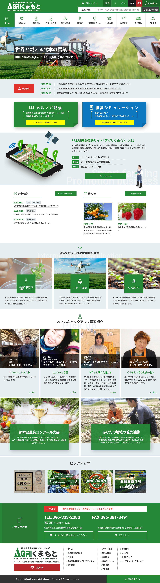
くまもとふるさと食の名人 (140, 372)
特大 (123, 3)
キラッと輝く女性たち (100, 372)
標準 (107, 3)
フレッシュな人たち (19, 372)
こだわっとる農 (60, 372)
